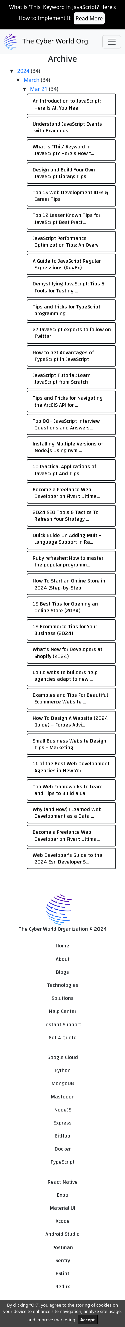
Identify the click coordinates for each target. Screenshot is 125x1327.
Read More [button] (89, 18)
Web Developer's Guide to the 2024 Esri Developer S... (67, 858)
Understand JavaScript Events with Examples (67, 127)
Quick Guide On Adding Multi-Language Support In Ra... (67, 538)
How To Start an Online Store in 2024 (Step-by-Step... (69, 584)
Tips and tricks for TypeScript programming (66, 310)
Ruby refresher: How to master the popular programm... (68, 561)
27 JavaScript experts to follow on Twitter (72, 332)
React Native (63, 1182)
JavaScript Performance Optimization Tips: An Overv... (67, 241)
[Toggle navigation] (111, 41)
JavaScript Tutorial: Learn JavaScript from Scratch (62, 378)
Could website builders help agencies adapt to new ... (65, 675)
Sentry (62, 1261)
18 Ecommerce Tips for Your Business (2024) (65, 630)
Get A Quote (63, 1038)
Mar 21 (39, 89)
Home (62, 946)
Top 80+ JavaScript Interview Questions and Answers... (66, 424)
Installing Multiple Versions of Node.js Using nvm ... (68, 447)
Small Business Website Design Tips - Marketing (69, 744)
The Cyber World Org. (47, 41)
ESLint (62, 1274)
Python (63, 1070)
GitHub (62, 1136)
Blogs (62, 972)
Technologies (62, 985)
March (32, 80)
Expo (62, 1195)
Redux (62, 1287)
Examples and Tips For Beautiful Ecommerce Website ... (70, 698)
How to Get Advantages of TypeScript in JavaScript (63, 356)
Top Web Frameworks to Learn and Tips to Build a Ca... (68, 790)
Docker (63, 1149)
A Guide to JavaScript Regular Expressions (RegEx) (67, 264)
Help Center (62, 1011)
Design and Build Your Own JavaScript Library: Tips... (64, 173)
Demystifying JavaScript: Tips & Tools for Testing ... (68, 287)
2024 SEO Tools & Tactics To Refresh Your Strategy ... (66, 515)
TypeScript (62, 1162)
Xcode (63, 1221)
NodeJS (62, 1110)
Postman (62, 1247)
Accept (87, 1320)
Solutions (63, 998)
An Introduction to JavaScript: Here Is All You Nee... (67, 104)
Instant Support (62, 1025)
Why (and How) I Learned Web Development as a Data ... (67, 812)
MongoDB (62, 1083)
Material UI (62, 1208)
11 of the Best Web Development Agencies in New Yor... (71, 767)
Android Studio (62, 1234)
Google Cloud (62, 1057)
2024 (24, 71)
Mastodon (63, 1097)
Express (62, 1123)
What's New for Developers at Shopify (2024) (67, 652)
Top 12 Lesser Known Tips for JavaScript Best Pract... (66, 218)
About (63, 959)
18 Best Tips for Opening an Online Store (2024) (65, 607)
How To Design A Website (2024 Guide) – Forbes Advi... (70, 721)
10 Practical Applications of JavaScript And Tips (64, 469)
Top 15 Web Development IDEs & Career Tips (70, 195)
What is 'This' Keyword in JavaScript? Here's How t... (63, 150)
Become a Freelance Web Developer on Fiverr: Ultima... (66, 493)
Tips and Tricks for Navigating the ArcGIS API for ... (68, 401)
